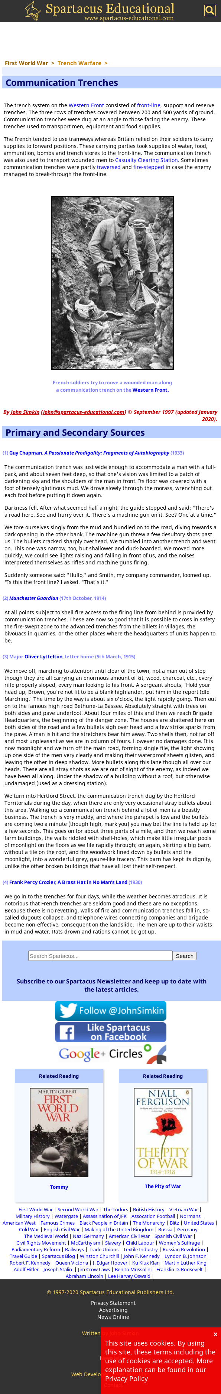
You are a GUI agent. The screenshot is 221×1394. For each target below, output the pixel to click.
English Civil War (62, 1229)
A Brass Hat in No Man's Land (92, 882)
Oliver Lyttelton (43, 656)
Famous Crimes (57, 1222)
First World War (36, 1209)
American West (19, 1222)
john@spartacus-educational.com (83, 411)
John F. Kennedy (142, 1256)
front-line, (150, 105)
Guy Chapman (25, 452)
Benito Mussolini (133, 1269)
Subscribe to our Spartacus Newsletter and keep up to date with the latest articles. (112, 985)
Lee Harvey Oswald (129, 1276)
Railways (74, 1249)
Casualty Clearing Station (146, 159)
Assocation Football (153, 1216)
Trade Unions (103, 1249)
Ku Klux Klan (146, 1262)
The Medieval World (46, 1236)
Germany (187, 1229)
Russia (165, 1229)
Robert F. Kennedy (30, 1262)
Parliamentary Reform (36, 1249)
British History (149, 1209)
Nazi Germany (88, 1236)
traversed (109, 167)
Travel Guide (23, 1256)
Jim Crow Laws (94, 1269)
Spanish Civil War (173, 1236)
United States (199, 1222)
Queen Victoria (71, 1262)
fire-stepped (148, 167)
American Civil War (129, 1236)
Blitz (174, 1222)
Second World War (78, 1209)
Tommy (59, 1187)
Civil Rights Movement (41, 1242)
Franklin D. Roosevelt (179, 1269)
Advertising (113, 1309)
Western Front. (151, 390)
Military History (33, 1216)
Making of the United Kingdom (119, 1229)
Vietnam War (183, 1209)
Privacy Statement (113, 1302)
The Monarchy (149, 1222)
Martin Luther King (186, 1262)
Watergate (66, 1216)
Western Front (86, 105)
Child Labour (140, 1242)
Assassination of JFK (105, 1216)
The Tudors (115, 1209)
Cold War (29, 1229)
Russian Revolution (184, 1249)
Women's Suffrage (179, 1242)
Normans (190, 1216)
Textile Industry (140, 1249)
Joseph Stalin (58, 1269)
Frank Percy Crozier (32, 882)
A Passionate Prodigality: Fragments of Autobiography (107, 452)
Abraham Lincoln (84, 1276)
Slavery (113, 1242)
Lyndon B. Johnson (186, 1256)
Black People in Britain (103, 1222)
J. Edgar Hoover (110, 1262)
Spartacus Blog (58, 1256)
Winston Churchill (99, 1256)
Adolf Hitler (26, 1269)
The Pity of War (163, 1186)
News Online (113, 1316)
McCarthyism (85, 1242)
